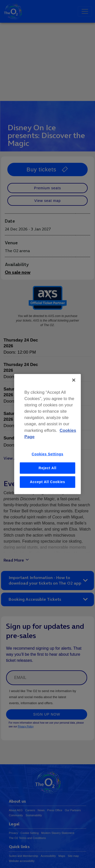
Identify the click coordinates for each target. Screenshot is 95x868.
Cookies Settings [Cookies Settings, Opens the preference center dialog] (47, 454)
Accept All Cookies (47, 482)
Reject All (47, 468)
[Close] (73, 379)
